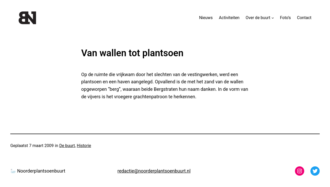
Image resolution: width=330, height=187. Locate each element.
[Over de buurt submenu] (272, 18)
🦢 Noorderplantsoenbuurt (37, 171)
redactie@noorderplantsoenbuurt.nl (154, 171)
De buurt (67, 145)
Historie (84, 145)
